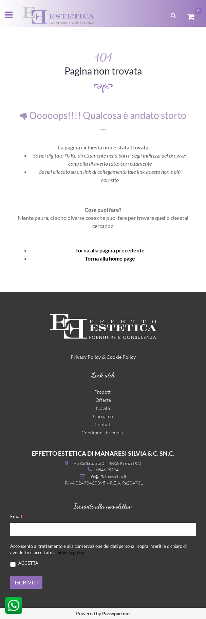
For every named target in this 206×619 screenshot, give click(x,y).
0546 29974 (107, 469)
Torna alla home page (110, 258)
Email (17, 516)
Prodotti (103, 392)
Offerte (103, 400)
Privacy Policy (86, 357)
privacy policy (71, 552)
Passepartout (116, 613)
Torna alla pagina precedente (110, 250)
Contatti (103, 424)
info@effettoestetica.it (107, 476)
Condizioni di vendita (103, 432)
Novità (103, 408)
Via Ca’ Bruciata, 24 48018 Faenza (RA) (107, 463)
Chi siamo (103, 416)
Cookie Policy (121, 357)
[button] (173, 14)
